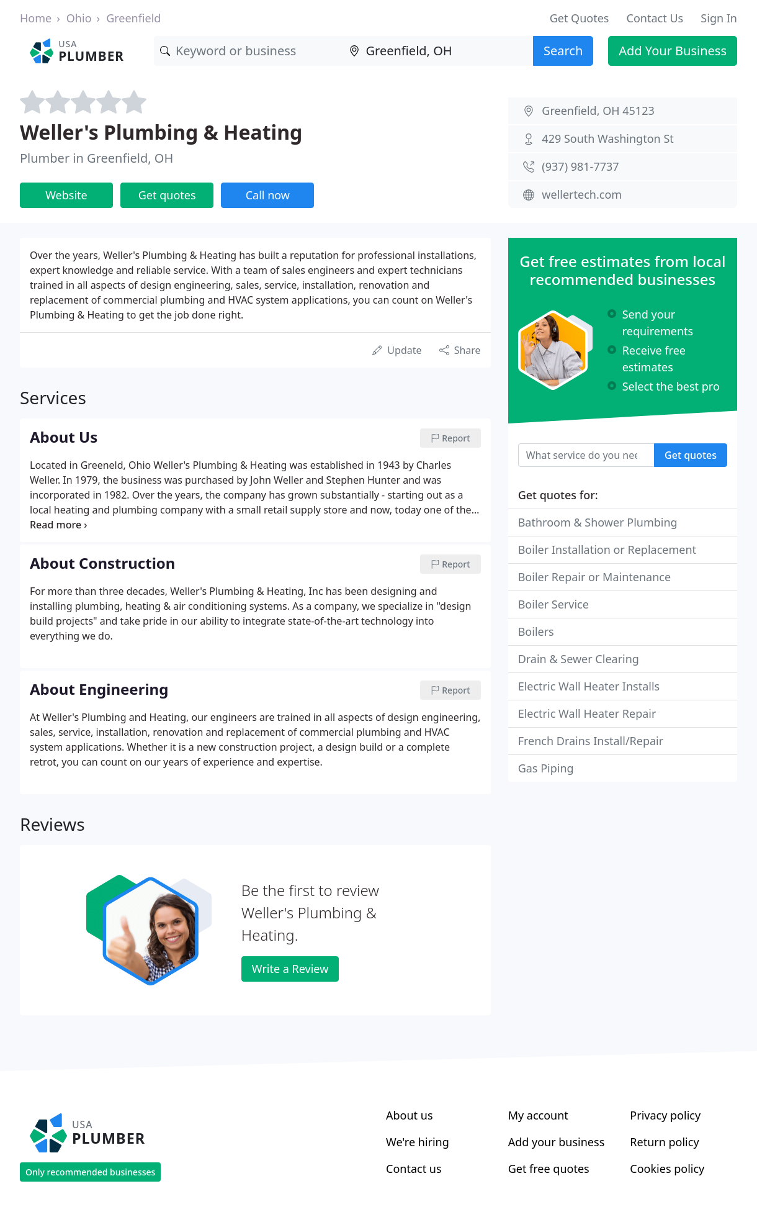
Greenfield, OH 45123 (598, 110)
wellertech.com (582, 194)
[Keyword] (248, 51)
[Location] (438, 51)
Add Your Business (673, 50)
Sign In (719, 18)
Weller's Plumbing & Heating (161, 132)
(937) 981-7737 (580, 166)
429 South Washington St (607, 138)
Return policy (664, 1141)
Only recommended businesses (90, 1172)
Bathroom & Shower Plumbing (598, 522)
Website (66, 195)
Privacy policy (665, 1115)
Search (563, 50)
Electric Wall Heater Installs (589, 686)
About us (409, 1115)
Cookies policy (667, 1168)
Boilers (536, 631)
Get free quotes (548, 1168)
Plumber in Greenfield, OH (96, 158)
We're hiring (417, 1141)
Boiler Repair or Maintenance (594, 576)
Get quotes (167, 195)
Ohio (79, 18)
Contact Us (655, 18)
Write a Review (290, 968)
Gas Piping (546, 768)
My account (538, 1115)
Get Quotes (579, 18)
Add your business (556, 1141)
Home (36, 18)
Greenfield (133, 18)
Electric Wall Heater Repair (587, 713)
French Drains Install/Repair (591, 740)
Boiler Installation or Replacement (607, 549)
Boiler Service (553, 604)
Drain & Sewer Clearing (578, 658)
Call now (268, 195)
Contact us (414, 1168)
